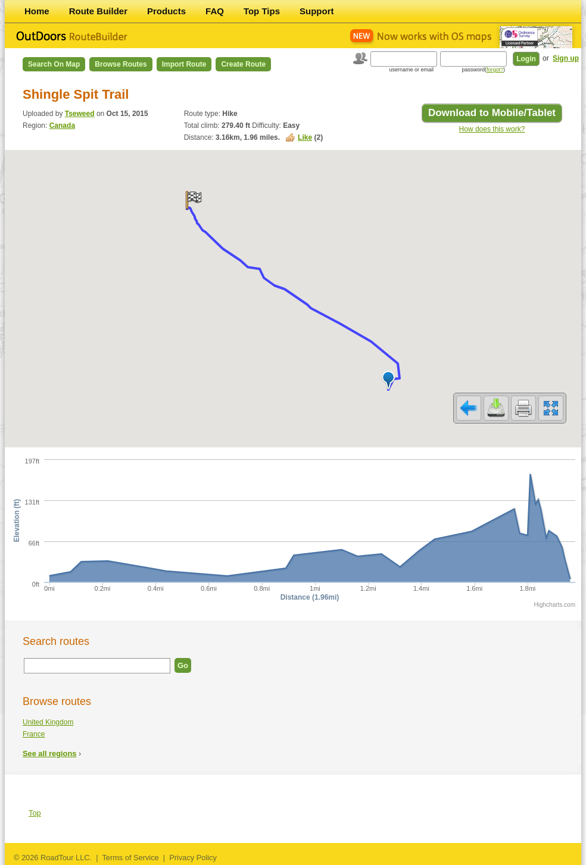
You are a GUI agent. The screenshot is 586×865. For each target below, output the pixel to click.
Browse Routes (120, 64)
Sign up (566, 58)
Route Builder (98, 11)
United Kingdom (48, 722)
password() (483, 70)
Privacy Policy (193, 857)
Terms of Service (130, 857)
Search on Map (54, 64)
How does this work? (492, 129)
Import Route (184, 64)
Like (305, 137)
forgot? (495, 70)
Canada (62, 125)
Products (166, 11)
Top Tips (262, 11)
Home (36, 11)
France (34, 734)
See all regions (49, 753)
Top (35, 812)
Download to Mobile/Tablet (492, 112)
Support (317, 11)
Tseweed (80, 113)
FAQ (214, 11)
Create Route (243, 64)
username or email (411, 70)
